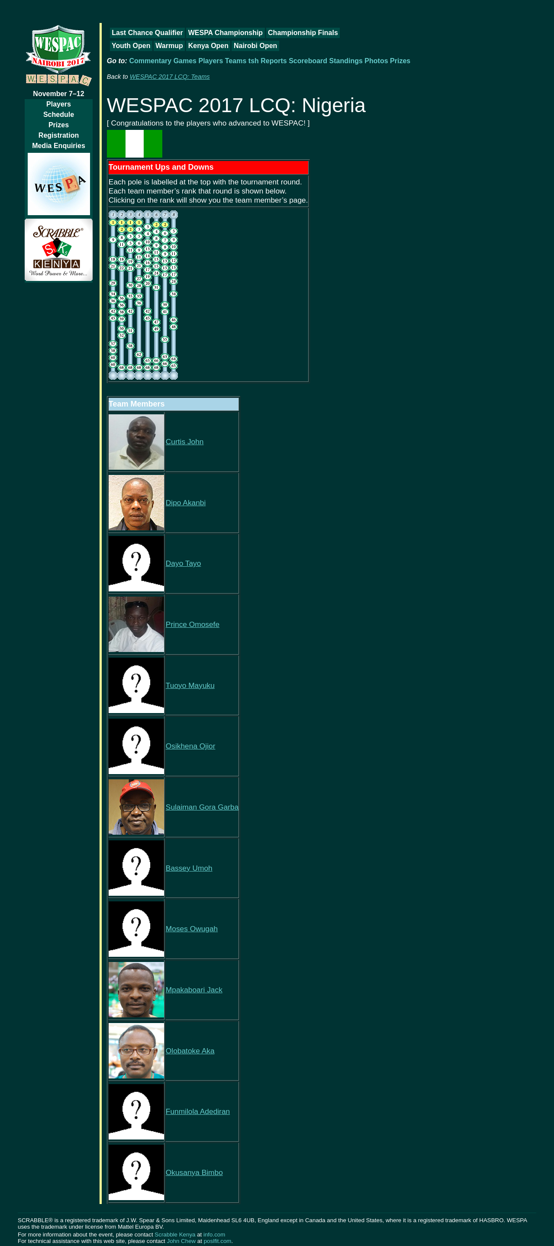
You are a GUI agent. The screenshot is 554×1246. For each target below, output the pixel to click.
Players (58, 104)
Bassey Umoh (189, 868)
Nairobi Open (255, 45)
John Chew (181, 1241)
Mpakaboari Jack (194, 989)
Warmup (169, 45)
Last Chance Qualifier (147, 32)
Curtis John (185, 441)
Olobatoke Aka (190, 1050)
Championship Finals (303, 32)
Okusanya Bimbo (194, 1172)
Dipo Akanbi (186, 502)
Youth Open (131, 45)
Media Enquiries (58, 145)
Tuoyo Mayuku (190, 685)
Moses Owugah (192, 928)
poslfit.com (218, 1241)
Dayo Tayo (183, 563)
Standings (346, 61)
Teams (236, 61)
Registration (59, 135)
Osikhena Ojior (191, 746)
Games (185, 61)
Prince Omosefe (192, 624)
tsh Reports (267, 61)
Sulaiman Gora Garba (202, 807)
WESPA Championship (225, 32)
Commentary (150, 61)
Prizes (58, 125)
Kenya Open (208, 45)
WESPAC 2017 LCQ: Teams (170, 76)
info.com (214, 1234)
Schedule (58, 114)
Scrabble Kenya (175, 1234)
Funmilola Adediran (198, 1111)
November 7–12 (58, 93)
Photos (376, 61)
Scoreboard (308, 61)
